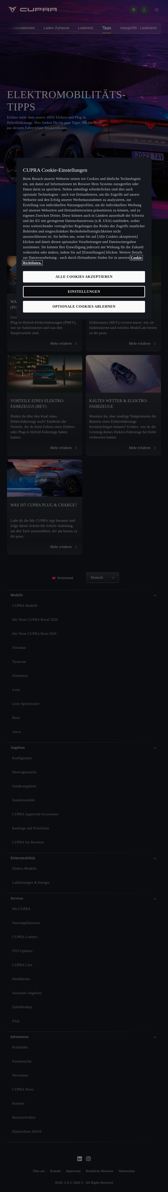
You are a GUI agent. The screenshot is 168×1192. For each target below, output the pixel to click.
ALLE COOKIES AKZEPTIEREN (83, 276)
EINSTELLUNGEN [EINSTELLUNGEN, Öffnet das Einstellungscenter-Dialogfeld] (84, 291)
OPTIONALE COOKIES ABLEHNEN (84, 307)
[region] (84, 238)
